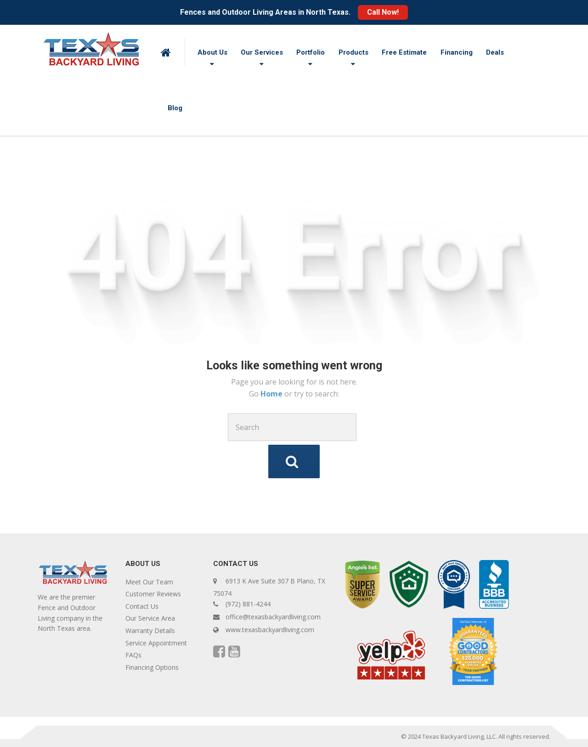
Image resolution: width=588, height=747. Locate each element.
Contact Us (141, 606)
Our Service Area (150, 618)
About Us (212, 52)
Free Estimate (404, 52)
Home (272, 394)
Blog (175, 108)
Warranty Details (150, 630)
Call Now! (383, 12)
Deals (495, 52)
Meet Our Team (149, 581)
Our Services (262, 52)
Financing (457, 52)
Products (353, 52)
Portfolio (310, 52)
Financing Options (152, 667)
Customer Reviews (153, 593)
